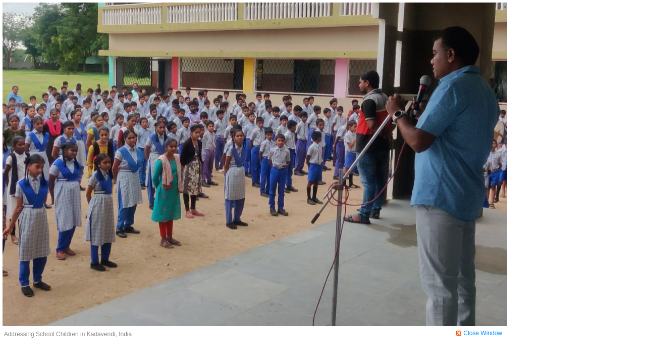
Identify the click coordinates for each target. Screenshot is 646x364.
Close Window (482, 333)
